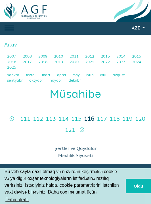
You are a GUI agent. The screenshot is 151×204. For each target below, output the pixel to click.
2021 (90, 62)
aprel (62, 75)
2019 (59, 62)
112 (38, 119)
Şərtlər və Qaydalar (75, 148)
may (76, 75)
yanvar (13, 75)
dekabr (75, 80)
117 (102, 119)
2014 (121, 56)
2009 (43, 56)
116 (89, 119)
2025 (11, 67)
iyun (90, 75)
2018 (43, 62)
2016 (12, 62)
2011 (74, 56)
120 (140, 119)
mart (46, 75)
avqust (119, 75)
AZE (136, 28)
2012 (90, 56)
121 (70, 130)
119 (127, 119)
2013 (106, 56)
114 (63, 119)
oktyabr (36, 80)
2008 (28, 56)
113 (51, 119)
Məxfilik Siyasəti (75, 156)
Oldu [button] (138, 186)
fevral (31, 75)
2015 (136, 56)
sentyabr (15, 80)
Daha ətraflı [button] (17, 199)
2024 (136, 62)
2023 (121, 62)
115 (76, 119)
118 (115, 119)
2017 (28, 62)
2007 (12, 56)
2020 (74, 62)
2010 (59, 56)
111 (25, 119)
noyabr (56, 80)
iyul (103, 75)
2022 (106, 62)
